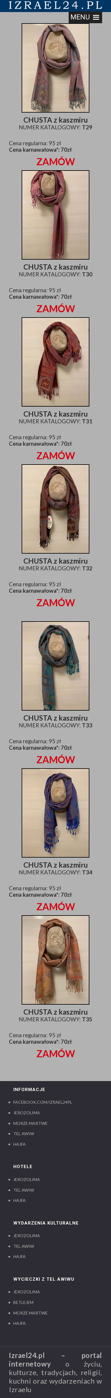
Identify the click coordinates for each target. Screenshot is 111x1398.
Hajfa (19, 1144)
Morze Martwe (30, 1123)
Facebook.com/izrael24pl (42, 1102)
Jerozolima (26, 1112)
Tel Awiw (23, 1133)
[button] (80, 17)
